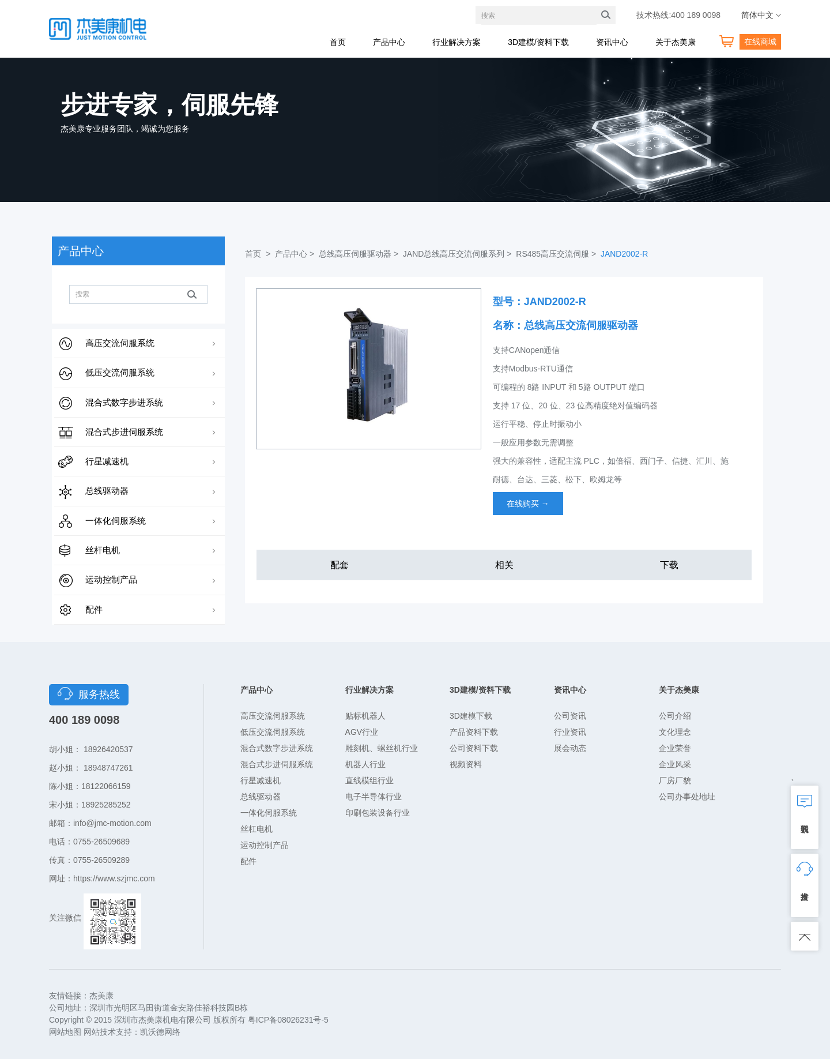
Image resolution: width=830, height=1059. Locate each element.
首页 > (259, 253)
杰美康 (101, 995)
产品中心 (389, 42)
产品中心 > (295, 253)
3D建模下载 (471, 715)
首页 (338, 42)
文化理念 (675, 732)
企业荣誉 (675, 748)
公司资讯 (570, 715)
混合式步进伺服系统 (124, 432)
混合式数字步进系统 (124, 402)
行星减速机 (107, 461)
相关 (504, 565)
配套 (339, 565)
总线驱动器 (107, 490)
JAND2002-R (624, 253)
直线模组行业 (369, 780)
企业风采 (675, 764)
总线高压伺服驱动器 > (360, 253)
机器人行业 (365, 764)
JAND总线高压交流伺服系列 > (458, 253)
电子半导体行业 (373, 796)
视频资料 (466, 764)
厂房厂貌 (675, 780)
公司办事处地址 (687, 796)
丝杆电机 (102, 550)
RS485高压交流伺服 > (557, 253)
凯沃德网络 (160, 1032)
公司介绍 (675, 715)
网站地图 (65, 1032)
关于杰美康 (675, 42)
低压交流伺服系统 (119, 372)
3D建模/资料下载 (538, 42)
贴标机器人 (365, 715)
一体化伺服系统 (115, 520)
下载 (669, 565)
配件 (94, 609)
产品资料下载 (474, 732)
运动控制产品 (111, 579)
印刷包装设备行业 (377, 812)
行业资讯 (570, 732)
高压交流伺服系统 (119, 343)
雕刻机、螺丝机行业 (381, 748)
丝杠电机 (256, 828)
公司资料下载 (474, 748)
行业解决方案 (456, 42)
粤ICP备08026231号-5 (288, 1019)
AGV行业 (362, 732)
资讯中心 (612, 42)
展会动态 (570, 748)
